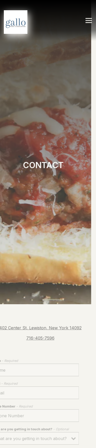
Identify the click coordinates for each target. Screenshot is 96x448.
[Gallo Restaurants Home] (15, 21)
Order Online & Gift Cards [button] (48, 441)
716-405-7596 (38, 330)
